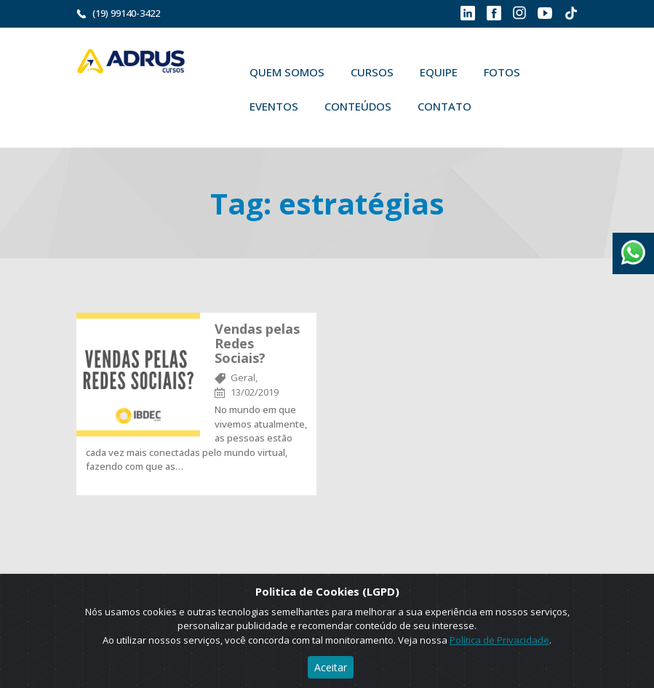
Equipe (439, 72)
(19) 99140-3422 (126, 13)
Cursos (372, 72)
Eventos (274, 106)
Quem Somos (287, 72)
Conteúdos (357, 106)
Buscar (505, 106)
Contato (444, 106)
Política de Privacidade (499, 640)
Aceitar (330, 667)
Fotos (502, 72)
